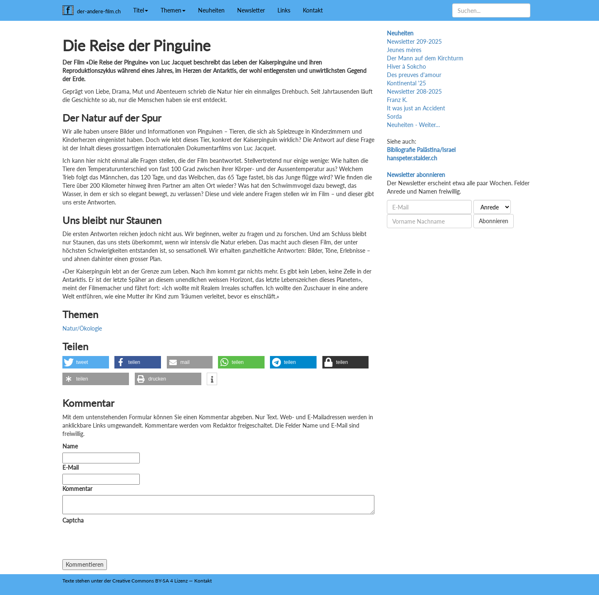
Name (70, 446)
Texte (68, 581)
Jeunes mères (404, 49)
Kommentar (79, 488)
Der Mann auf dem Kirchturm (425, 58)
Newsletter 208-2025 (414, 91)
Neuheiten (211, 10)
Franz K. (397, 99)
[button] (85, 362)
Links (283, 10)
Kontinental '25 (406, 83)
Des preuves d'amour (414, 74)
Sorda (394, 116)
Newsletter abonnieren (416, 174)
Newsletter (251, 10)
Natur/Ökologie (82, 328)
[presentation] (125, 543)
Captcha (73, 520)
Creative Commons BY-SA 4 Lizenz (150, 581)
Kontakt (313, 10)
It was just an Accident (416, 108)
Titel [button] (140, 10)
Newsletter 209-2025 (414, 41)
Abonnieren (493, 220)
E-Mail (70, 467)
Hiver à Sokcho (406, 66)
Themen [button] (173, 10)
